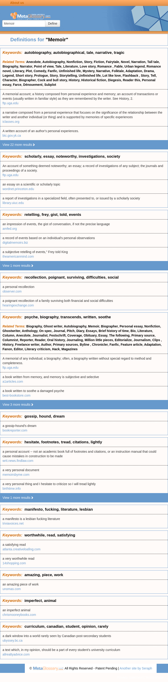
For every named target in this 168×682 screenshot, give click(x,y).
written (89, 317)
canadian (55, 626)
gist (54, 214)
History (74, 80)
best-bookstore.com (17, 395)
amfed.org (10, 228)
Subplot (50, 84)
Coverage (74, 335)
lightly (96, 442)
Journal (59, 331)
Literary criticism (37, 349)
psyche (31, 317)
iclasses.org (11, 121)
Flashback (131, 75)
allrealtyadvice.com (16, 654)
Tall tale (153, 62)
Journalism (141, 340)
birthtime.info (12, 488)
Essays (91, 331)
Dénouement (33, 84)
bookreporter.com (15, 430)
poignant (56, 277)
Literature (70, 66)
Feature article (132, 344)
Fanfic (52, 71)
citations (81, 442)
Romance (105, 66)
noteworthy (66, 156)
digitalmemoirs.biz (15, 242)
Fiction (99, 62)
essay (48, 156)
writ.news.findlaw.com (18, 461)
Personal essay (131, 326)
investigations (92, 156)
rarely (103, 626)
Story (88, 62)
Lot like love (111, 75)
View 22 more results (19, 144)
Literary (18, 71)
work (58, 575)
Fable (118, 66)
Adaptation (133, 71)
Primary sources (65, 344)
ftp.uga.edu (10, 103)
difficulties (96, 277)
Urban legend (135, 66)
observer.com (12, 291)
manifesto (33, 509)
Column (8, 335)
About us (17, 3)
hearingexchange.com (18, 305)
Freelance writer (27, 344)
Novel (125, 62)
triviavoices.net (13, 523)
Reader (40, 340)
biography (49, 317)
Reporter (26, 340)
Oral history (56, 340)
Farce (17, 84)
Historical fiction (93, 80)
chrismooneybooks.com (19, 615)
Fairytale (112, 62)
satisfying (66, 535)
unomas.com (12, 589)
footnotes (50, 442)
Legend (8, 75)
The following (119, 335)
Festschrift (57, 335)
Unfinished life (70, 71)
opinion (89, 626)
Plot (29, 71)
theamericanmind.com (18, 256)
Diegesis (114, 80)
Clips (156, 340)
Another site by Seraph (136, 668)
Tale (58, 66)
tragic (119, 52)
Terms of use (154, 677)
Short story (24, 75)
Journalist (40, 335)
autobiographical (68, 52)
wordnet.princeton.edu (18, 189)
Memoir (93, 326)
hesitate (31, 442)
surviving (75, 277)
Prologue (41, 75)
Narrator (26, 66)
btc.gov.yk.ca (12, 135)
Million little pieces (99, 340)
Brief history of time (114, 331)
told (63, 214)
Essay (102, 335)
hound (45, 416)
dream (59, 416)
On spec (45, 331)
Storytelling (68, 75)
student (72, 626)
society (113, 156)
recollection (35, 277)
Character (10, 80)
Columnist (10, 340)
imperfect (33, 600)
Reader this (131, 80)
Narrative (103, 71)
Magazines (69, 349)
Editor (18, 349)
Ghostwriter (11, 331)
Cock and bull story (52, 80)
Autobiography (53, 62)
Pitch (70, 331)
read (51, 535)
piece (47, 575)
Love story (88, 66)
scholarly (32, 156)
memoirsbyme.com (16, 474)
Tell (153, 75)
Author (46, 344)
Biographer (27, 80)
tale (90, 52)
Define (52, 23)
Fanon (7, 349)
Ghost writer (53, 326)
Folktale (118, 71)
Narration (138, 62)
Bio (133, 331)
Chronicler (100, 344)
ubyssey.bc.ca (13, 640)
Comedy (40, 71)
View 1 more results (18, 265)
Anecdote (33, 62)
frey (45, 214)
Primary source (143, 335)
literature (69, 509)
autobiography (37, 52)
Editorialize (123, 340)
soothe (104, 317)
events (75, 214)
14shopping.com (14, 563)
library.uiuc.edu (13, 203)
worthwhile (34, 535)
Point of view (43, 66)
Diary (80, 331)
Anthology (29, 331)
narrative (103, 52)
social (113, 277)
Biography (10, 66)
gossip (30, 416)
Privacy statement (130, 677)
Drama (149, 71)
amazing (32, 575)
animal (50, 600)
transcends (71, 317)
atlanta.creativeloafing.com (22, 549)
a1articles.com (13, 381)
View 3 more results (18, 404)
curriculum (34, 626)
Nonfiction (74, 62)
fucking (52, 509)
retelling (31, 214)
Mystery (88, 71)
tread (66, 442)
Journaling (74, 340)
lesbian (86, 509)
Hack (56, 349)
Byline (85, 344)
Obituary (90, 335)
